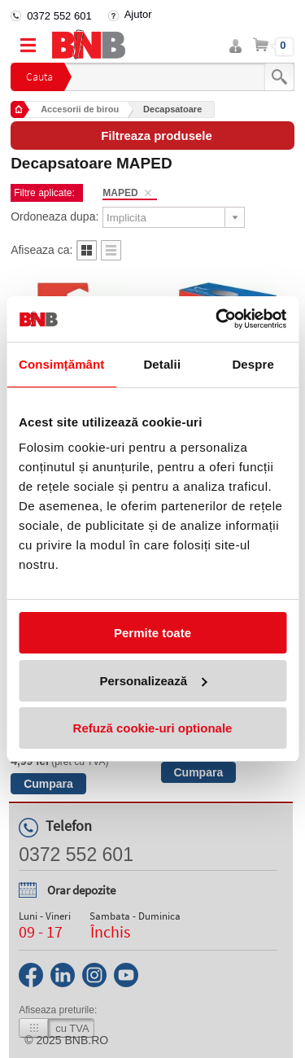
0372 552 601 (59, 16)
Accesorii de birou (80, 109)
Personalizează (153, 681)
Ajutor (138, 14)
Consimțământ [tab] (61, 364)
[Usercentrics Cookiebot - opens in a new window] (217, 319)
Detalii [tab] (162, 364)
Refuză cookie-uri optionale (153, 728)
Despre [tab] (252, 364)
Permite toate (152, 633)
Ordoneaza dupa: (54, 216)
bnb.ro (87, 1040)
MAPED (119, 193)
